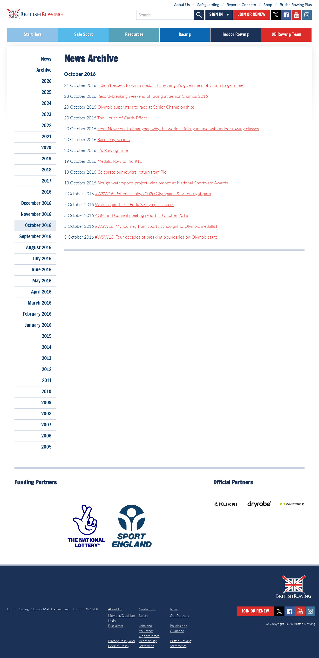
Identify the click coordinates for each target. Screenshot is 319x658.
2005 (46, 447)
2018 (46, 170)
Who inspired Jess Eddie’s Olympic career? (134, 204)
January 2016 (38, 325)
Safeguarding (208, 4)
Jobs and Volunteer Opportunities (149, 631)
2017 (46, 181)
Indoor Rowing (236, 35)
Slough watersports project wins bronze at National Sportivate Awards (162, 182)
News (46, 59)
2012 (46, 369)
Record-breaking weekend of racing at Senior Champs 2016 (152, 96)
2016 (46, 192)
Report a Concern (241, 4)
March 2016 (39, 303)
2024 (46, 103)
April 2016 (41, 292)
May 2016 (41, 281)
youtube (296, 15)
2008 (46, 413)
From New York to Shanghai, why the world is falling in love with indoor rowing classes (178, 128)
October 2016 (38, 225)
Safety (143, 615)
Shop (268, 4)
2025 (46, 92)
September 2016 (35, 236)
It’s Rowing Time (112, 150)
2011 (46, 380)
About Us (182, 4)
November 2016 (36, 214)
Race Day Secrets (113, 139)
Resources (134, 35)
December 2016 (36, 203)
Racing (185, 35)
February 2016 (37, 314)
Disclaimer (115, 626)
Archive (43, 70)
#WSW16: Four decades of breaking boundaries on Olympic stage (156, 237)
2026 (46, 81)
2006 (46, 436)
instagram (307, 15)
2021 (46, 136)
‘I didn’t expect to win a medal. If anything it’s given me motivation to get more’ (170, 85)
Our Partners (179, 615)
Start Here (32, 35)
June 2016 (41, 269)
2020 (46, 147)
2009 (46, 402)
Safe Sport (83, 35)
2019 (46, 158)
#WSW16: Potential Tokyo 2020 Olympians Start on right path (153, 193)
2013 (46, 358)
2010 (46, 391)
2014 (46, 347)
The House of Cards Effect (122, 117)
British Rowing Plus (296, 4)
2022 (46, 125)
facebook (286, 15)
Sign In (216, 15)
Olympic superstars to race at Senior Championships (146, 107)
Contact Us (147, 609)
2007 (46, 425)
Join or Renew (251, 15)
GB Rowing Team (286, 35)
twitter (276, 15)
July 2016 (42, 258)
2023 (46, 114)
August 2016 (38, 247)
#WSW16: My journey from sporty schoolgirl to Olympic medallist (156, 226)
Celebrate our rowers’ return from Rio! (132, 172)
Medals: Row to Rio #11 (119, 161)
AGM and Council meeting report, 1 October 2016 (141, 215)
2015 (46, 336)
